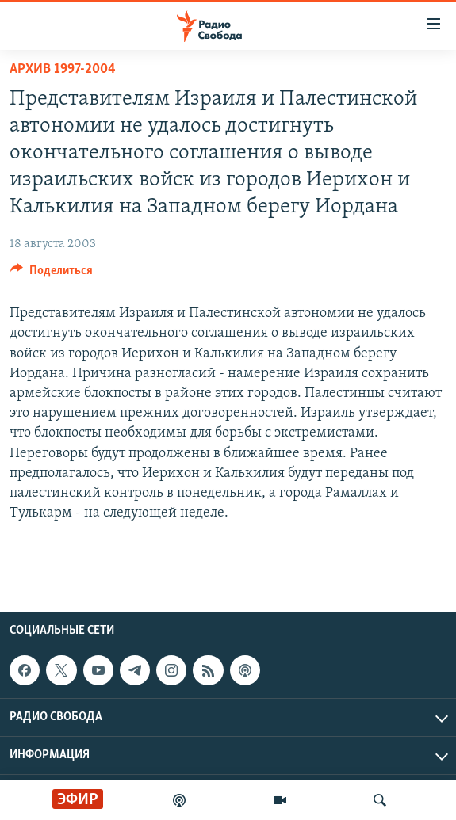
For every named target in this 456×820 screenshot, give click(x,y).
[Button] (51, 274)
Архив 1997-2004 (63, 69)
